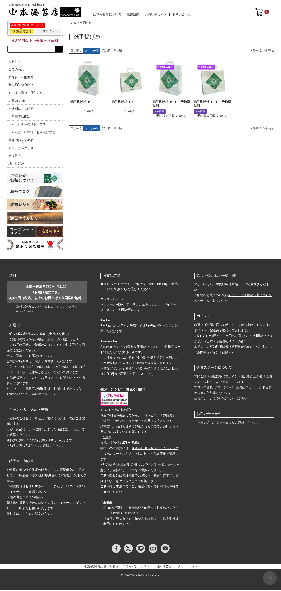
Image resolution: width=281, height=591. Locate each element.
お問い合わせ (181, 14)
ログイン (48, 31)
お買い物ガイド (156, 14)
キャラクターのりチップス (27, 125)
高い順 (118, 50)
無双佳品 (14, 62)
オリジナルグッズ (20, 149)
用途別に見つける (20, 109)
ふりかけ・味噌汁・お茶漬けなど (31, 133)
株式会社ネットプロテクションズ (155, 449)
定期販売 (14, 156)
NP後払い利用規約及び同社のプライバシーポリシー (136, 465)
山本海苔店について (107, 14)
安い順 (106, 50)
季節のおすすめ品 (20, 141)
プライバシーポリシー (137, 567)
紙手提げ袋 (16, 164)
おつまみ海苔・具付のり (25, 94)
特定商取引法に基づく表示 (100, 567)
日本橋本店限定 (19, 117)
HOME (73, 22)
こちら (24, 514)
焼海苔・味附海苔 (20, 78)
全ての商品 (16, 70)
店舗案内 (133, 14)
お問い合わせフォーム (50, 307)
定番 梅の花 (16, 101)
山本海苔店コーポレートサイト (177, 567)
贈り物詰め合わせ (20, 85)
